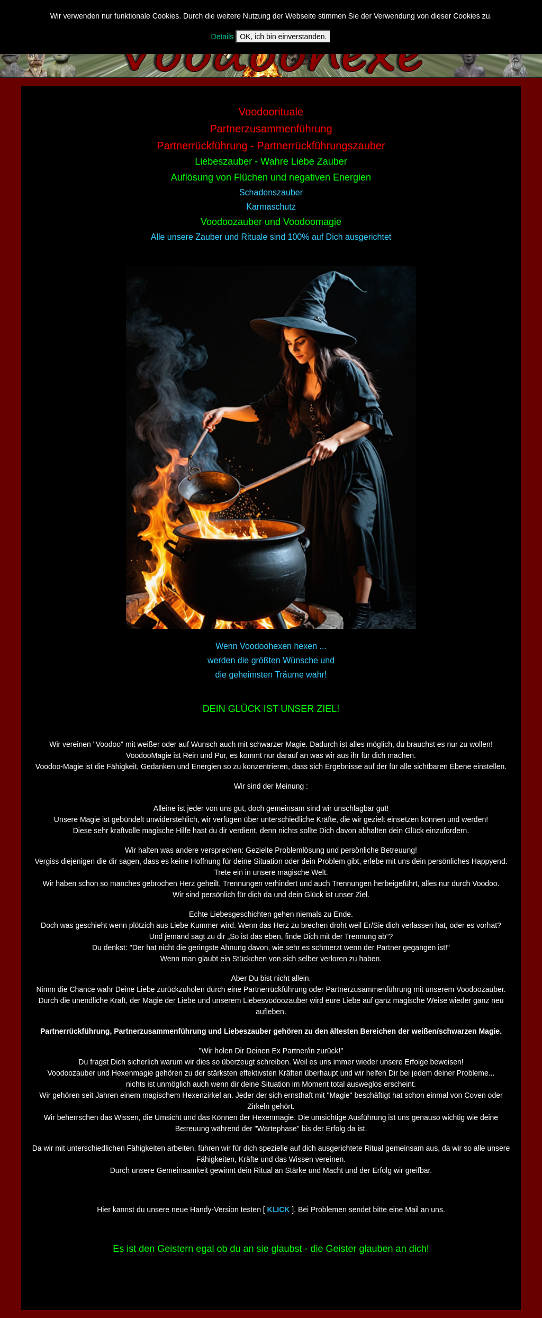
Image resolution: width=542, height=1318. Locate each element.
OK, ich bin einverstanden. (283, 36)
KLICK (278, 1209)
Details (222, 36)
